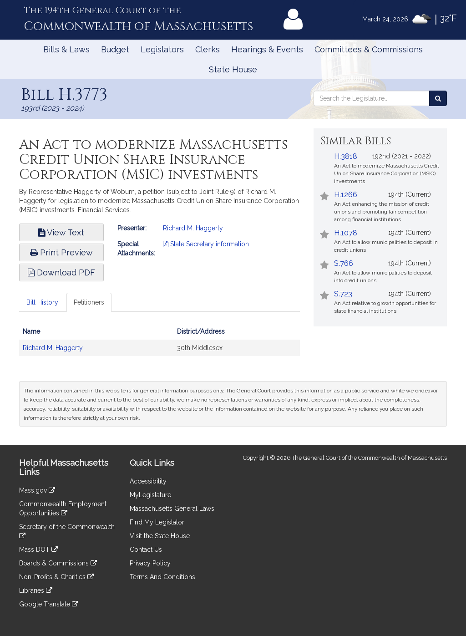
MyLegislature (150, 495)
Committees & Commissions (368, 49)
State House (233, 69)
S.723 (343, 294)
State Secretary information (206, 244)
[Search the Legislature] (438, 98)
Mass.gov (37, 490)
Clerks (207, 49)
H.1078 (345, 233)
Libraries (35, 590)
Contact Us (146, 549)
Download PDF (61, 272)
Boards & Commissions (58, 563)
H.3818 (345, 156)
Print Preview (61, 252)
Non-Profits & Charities (56, 576)
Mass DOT (38, 549)
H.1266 (345, 194)
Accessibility (148, 481)
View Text (61, 232)
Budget (115, 49)
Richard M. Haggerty (193, 228)
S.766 (343, 263)
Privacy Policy (150, 563)
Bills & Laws (66, 49)
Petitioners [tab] (89, 302)
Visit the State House (160, 535)
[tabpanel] (159, 344)
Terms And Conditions (162, 576)
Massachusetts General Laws (172, 508)
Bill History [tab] (42, 302)
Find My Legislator (157, 522)
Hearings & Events (267, 49)
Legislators (162, 49)
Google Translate (48, 604)
